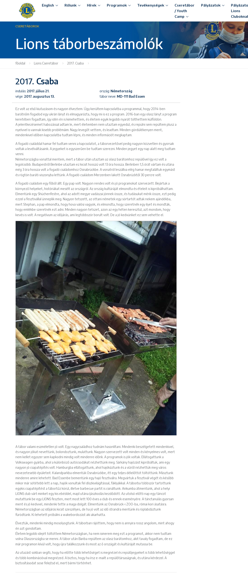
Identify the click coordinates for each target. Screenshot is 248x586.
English (48, 5)
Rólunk (70, 5)
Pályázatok (210, 5)
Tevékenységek (150, 5)
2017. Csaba (75, 63)
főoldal (20, 63)
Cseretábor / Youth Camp (184, 10)
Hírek (91, 5)
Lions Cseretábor (46, 63)
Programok (117, 5)
